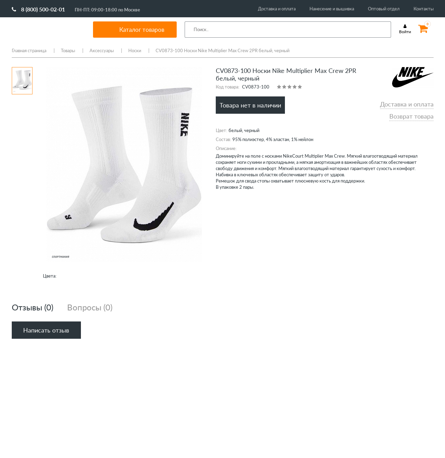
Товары (68, 50)
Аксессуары (102, 50)
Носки (134, 50)
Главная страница (29, 50)
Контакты (424, 8)
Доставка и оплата (277, 8)
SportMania (44, 29)
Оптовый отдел (384, 8)
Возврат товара (411, 116)
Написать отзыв (46, 330)
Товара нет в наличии (250, 105)
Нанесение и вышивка (331, 8)
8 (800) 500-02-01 (38, 9)
